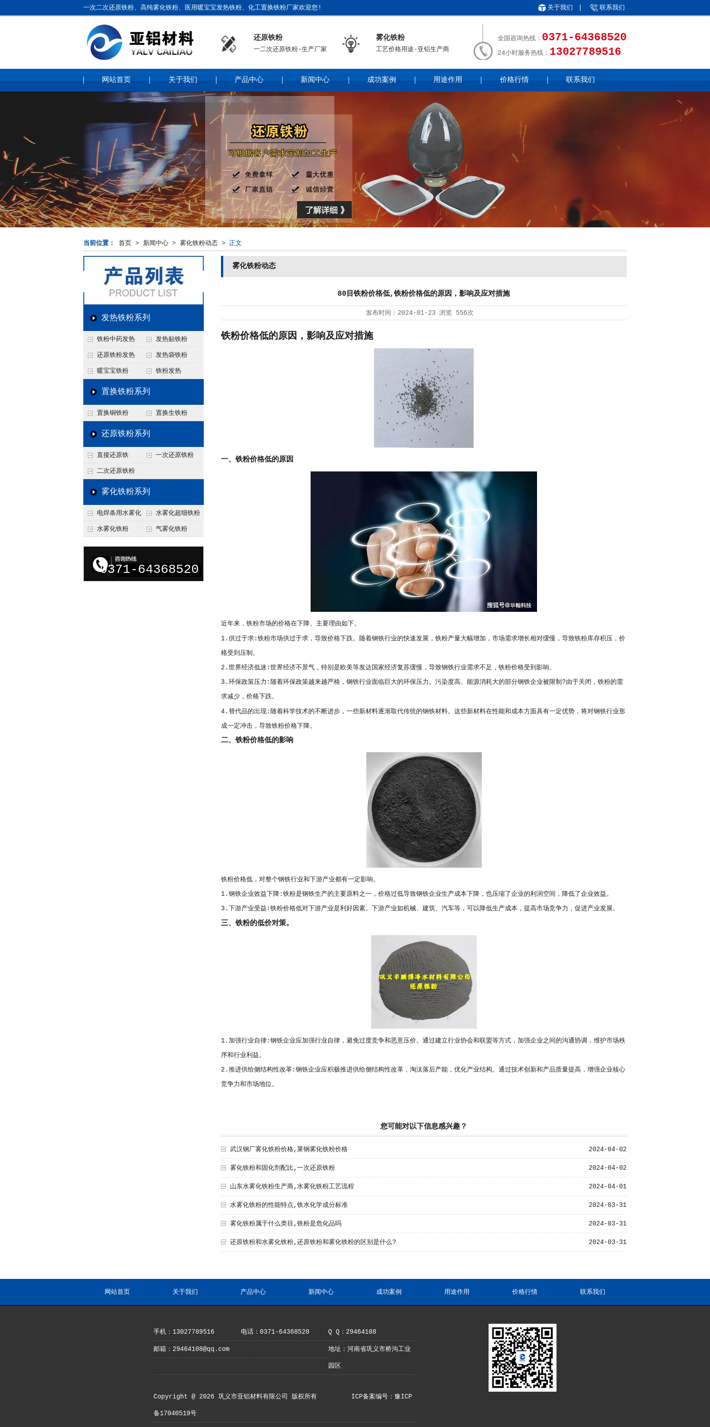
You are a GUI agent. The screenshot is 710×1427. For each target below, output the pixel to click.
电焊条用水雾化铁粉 (112, 515)
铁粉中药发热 (116, 339)
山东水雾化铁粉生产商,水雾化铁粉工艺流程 (292, 1186)
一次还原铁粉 (175, 455)
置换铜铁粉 (113, 413)
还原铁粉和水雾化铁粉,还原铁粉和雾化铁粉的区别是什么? (313, 1242)
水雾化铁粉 (113, 529)
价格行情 (514, 80)
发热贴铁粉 (171, 339)
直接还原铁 (113, 455)
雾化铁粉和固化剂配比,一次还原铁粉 (282, 1168)
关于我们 (560, 7)
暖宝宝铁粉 (113, 371)
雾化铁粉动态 (199, 243)
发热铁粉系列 (125, 317)
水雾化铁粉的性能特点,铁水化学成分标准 (289, 1205)
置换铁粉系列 (125, 391)
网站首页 (116, 80)
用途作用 (447, 80)
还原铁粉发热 (116, 355)
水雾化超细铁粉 (178, 513)
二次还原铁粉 (116, 471)
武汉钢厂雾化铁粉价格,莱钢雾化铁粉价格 (289, 1149)
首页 (125, 243)
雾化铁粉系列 (125, 491)
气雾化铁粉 (171, 529)
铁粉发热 (168, 371)
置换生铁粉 (171, 413)
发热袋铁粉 (171, 355)
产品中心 (249, 80)
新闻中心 (315, 80)
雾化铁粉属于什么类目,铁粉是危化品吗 (285, 1223)
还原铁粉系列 (125, 433)
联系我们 (612, 7)
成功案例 (381, 80)
